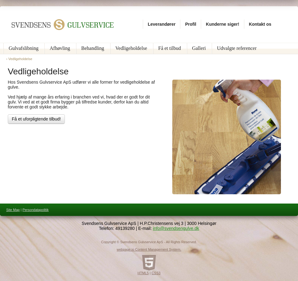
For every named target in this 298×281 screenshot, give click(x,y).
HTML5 (143, 273)
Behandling (92, 48)
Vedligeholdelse (131, 48)
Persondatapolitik (35, 210)
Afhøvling (60, 48)
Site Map (13, 210)
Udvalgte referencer (236, 48)
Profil (190, 24)
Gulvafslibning (23, 48)
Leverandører (161, 24)
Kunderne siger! (222, 24)
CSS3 (155, 273)
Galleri (199, 48)
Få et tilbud (169, 48)
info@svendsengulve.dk (176, 228)
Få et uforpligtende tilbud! (36, 118)
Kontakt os (260, 24)
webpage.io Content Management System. (149, 249)
